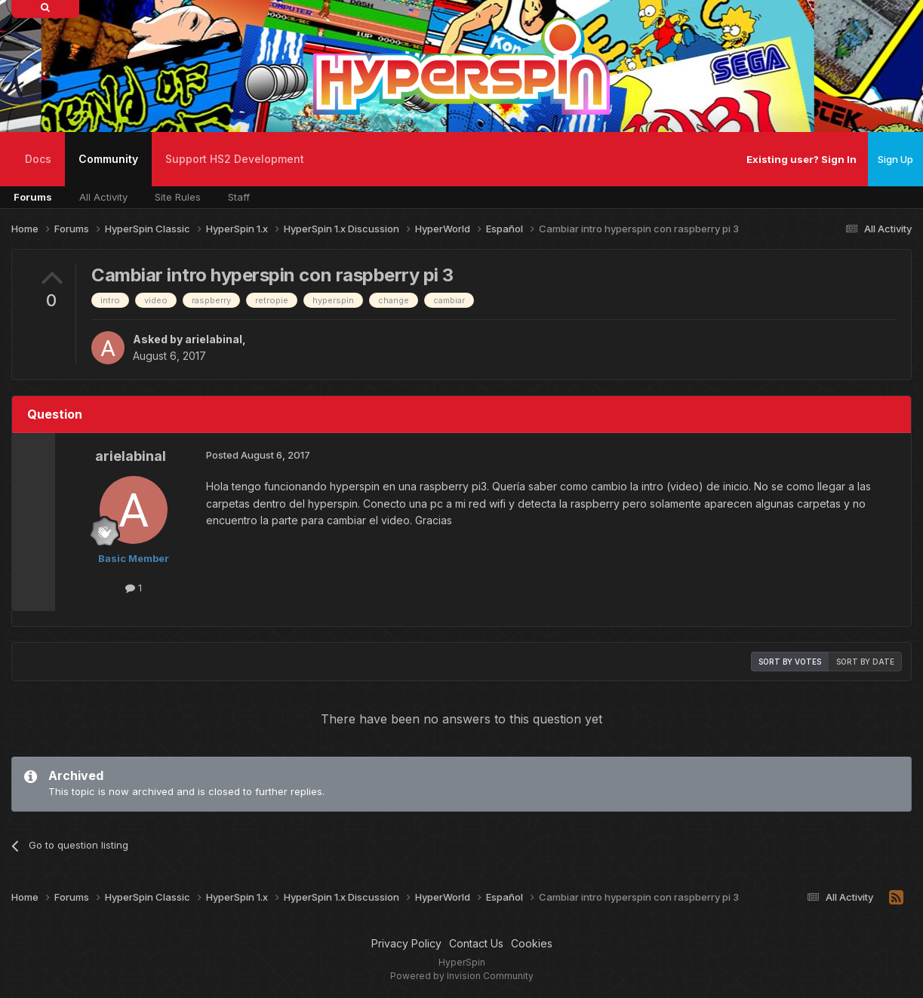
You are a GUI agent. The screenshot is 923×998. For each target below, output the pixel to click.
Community (108, 169)
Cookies (531, 943)
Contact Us (476, 943)
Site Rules (178, 197)
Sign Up (895, 159)
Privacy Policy (406, 943)
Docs (38, 158)
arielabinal (213, 339)
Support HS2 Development (234, 158)
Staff (239, 197)
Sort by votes (789, 661)
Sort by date (865, 661)
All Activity (103, 197)
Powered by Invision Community (462, 975)
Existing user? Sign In (801, 159)
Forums (33, 197)
